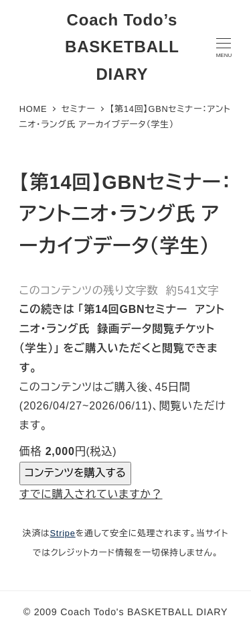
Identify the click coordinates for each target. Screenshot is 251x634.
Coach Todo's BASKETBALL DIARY (144, 612)
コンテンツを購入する (75, 473)
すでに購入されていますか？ (91, 494)
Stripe (62, 533)
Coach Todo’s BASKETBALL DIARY (122, 47)
